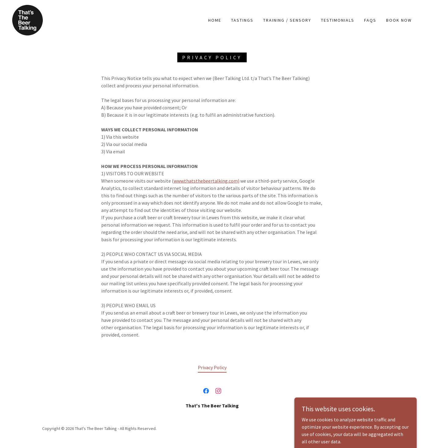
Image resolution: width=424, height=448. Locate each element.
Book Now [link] (399, 20)
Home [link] (214, 20)
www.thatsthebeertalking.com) (206, 181)
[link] (27, 19)
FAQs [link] (370, 20)
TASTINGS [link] (242, 20)
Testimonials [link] (337, 20)
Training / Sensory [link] (287, 20)
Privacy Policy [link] (212, 367)
